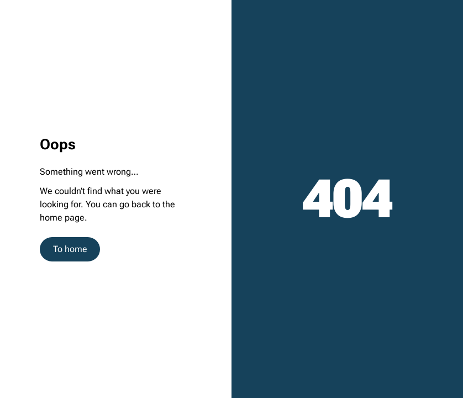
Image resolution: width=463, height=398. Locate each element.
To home (70, 249)
